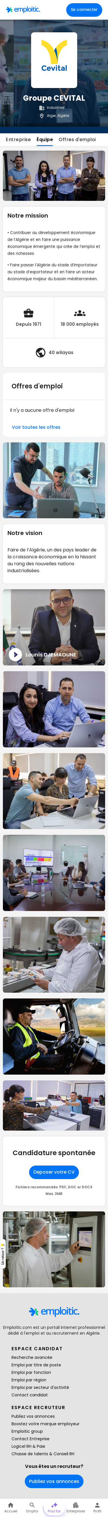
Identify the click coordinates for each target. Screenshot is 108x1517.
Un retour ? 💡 (3, 1254)
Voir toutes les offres (36, 427)
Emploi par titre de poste (36, 1365)
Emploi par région (29, 1380)
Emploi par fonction (31, 1372)
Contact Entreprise (31, 1439)
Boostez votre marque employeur (45, 1424)
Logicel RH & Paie (28, 1446)
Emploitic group (27, 1431)
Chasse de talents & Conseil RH (43, 1454)
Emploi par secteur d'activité (40, 1387)
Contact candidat (30, 1395)
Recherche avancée (32, 1357)
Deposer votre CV (54, 1172)
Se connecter (84, 9)
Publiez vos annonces (33, 1416)
